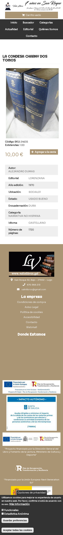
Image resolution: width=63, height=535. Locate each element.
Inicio (13, 22)
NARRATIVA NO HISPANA (24, 215)
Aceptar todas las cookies (17, 530)
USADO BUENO (38, 198)
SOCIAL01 (35, 192)
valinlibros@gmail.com (34, 289)
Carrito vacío (31, 15)
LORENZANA (37, 178)
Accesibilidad (32, 317)
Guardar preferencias (15, 520)
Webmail (31, 327)
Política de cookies (31, 312)
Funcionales (11, 510)
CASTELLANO (37, 222)
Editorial (28, 29)
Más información (19, 504)
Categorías (46, 22)
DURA (32, 205)
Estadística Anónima (16, 513)
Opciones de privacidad (31, 492)
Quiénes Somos (48, 29)
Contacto (31, 36)
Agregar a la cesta (43, 151)
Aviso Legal (31, 307)
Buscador (28, 22)
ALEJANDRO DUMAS (21, 171)
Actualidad (11, 29)
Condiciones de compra (31, 302)
